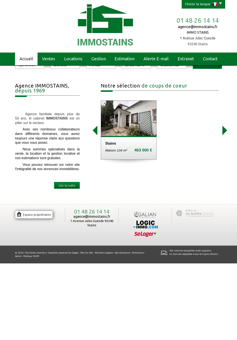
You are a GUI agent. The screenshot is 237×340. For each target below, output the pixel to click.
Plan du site (86, 329)
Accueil (26, 58)
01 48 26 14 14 (91, 288)
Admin (18, 332)
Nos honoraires (122, 329)
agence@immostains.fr (198, 26)
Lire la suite (67, 262)
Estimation (124, 58)
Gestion (98, 58)
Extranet (186, 58)
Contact (210, 58)
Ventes (48, 58)
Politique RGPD (31, 332)
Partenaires (138, 329)
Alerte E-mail (156, 58)
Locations (73, 58)
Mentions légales (104, 329)
